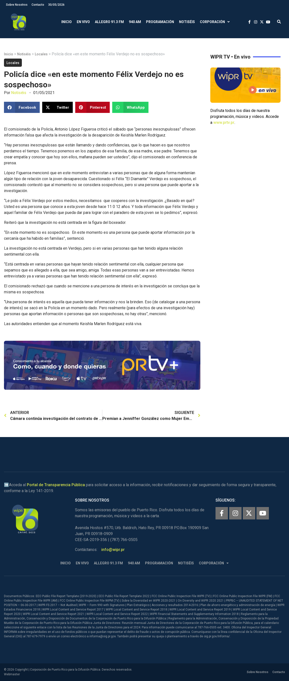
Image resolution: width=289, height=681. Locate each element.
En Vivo (83, 22)
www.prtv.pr (223, 122)
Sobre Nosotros (17, 4)
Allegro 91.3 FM (109, 22)
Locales (41, 54)
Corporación (215, 22)
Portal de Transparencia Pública (56, 484)
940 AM (135, 22)
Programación (160, 22)
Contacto (38, 4)
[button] (279, 22)
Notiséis (187, 22)
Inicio (66, 22)
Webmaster (12, 674)
